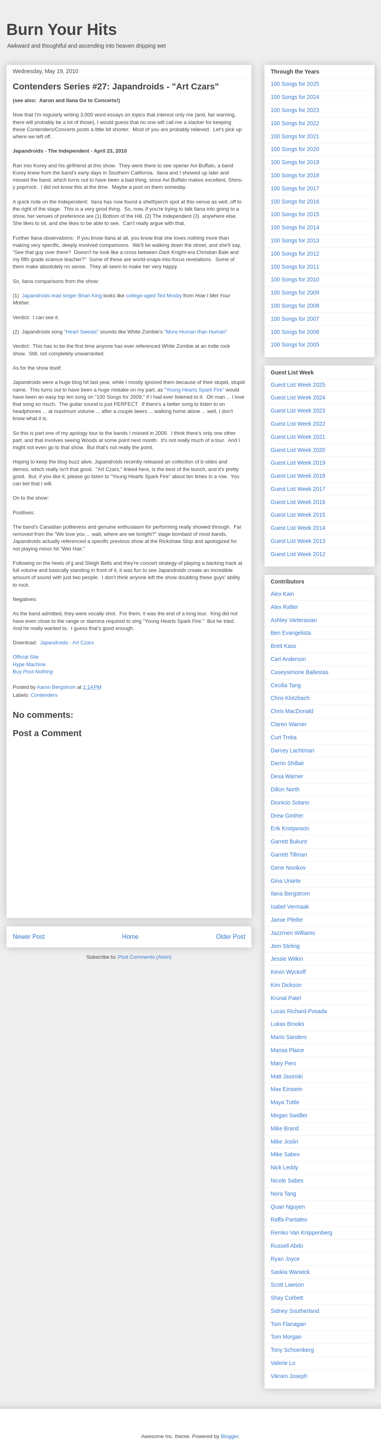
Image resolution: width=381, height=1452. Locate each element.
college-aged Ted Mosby (154, 296)
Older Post (230, 936)
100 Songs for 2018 (295, 175)
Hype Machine (29, 664)
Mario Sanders (289, 1037)
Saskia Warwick (290, 1272)
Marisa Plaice (287, 1050)
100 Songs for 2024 (295, 97)
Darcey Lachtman (292, 750)
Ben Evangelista (291, 633)
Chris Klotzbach (290, 698)
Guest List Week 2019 (298, 462)
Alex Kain (282, 594)
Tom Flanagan (288, 1324)
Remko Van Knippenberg (301, 1232)
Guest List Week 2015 (298, 515)
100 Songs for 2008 (295, 305)
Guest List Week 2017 (298, 489)
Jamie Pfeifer (287, 920)
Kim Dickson (286, 985)
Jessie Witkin (287, 959)
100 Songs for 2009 (295, 292)
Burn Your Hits (61, 29)
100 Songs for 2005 (295, 344)
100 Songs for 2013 (295, 240)
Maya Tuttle (285, 1102)
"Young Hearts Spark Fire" (194, 390)
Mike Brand (285, 1128)
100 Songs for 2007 (295, 319)
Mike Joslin (284, 1141)
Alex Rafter (284, 607)
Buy (33, 672)
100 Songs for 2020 (295, 149)
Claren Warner (289, 724)
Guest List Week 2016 (298, 502)
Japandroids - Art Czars (67, 643)
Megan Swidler (289, 1115)
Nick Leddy (284, 1167)
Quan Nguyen (288, 1207)
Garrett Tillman (289, 854)
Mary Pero (283, 1063)
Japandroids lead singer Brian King (62, 296)
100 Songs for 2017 (295, 188)
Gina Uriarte (285, 881)
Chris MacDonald (292, 711)
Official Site (26, 657)
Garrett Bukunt (289, 841)
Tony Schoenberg (292, 1350)
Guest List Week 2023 (298, 410)
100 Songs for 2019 (295, 162)
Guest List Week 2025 (298, 385)
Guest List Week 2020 (298, 450)
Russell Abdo (287, 1246)
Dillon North (285, 789)
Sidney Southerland (295, 1311)
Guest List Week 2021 (298, 437)
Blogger (229, 1436)
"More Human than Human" (195, 332)
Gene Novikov (288, 868)
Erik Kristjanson (290, 828)
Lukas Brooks (287, 1024)
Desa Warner (287, 776)
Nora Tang (283, 1193)
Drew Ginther (287, 815)
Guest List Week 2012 (298, 554)
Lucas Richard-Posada (299, 1011)
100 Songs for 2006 (295, 332)
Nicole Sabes (287, 1180)
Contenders (44, 695)
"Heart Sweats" (81, 332)
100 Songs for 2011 (295, 267)
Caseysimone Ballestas (300, 672)
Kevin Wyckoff (288, 972)
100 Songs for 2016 (295, 201)
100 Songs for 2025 (295, 84)
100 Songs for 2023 (295, 110)
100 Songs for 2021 (295, 136)
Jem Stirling (285, 946)
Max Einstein (286, 1089)
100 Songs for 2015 (295, 214)
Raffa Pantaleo (289, 1219)
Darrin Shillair (287, 763)
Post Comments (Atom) (144, 957)
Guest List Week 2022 (298, 424)
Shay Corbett (287, 1298)
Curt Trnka (283, 737)
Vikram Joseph (289, 1376)
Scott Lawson (287, 1284)
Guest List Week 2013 (298, 541)
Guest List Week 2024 (298, 397)
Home (130, 936)
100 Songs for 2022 (295, 123)
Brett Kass (283, 646)
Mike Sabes (285, 1154)
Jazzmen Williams (293, 933)
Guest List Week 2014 (298, 528)
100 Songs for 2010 (295, 279)
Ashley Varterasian (294, 620)
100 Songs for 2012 (295, 253)
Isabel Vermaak (290, 906)
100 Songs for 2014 (295, 227)
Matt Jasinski (287, 1076)
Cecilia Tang (286, 685)
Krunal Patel (286, 998)
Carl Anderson (288, 659)
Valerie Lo (283, 1363)
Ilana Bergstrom (290, 893)
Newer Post (29, 936)
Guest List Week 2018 (298, 476)
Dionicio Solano (290, 802)
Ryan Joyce (285, 1259)
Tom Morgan (286, 1337)
